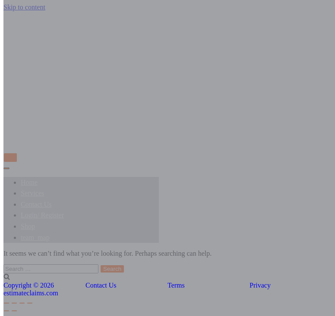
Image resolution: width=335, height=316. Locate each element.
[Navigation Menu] (10, 157)
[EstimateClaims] (167, 136)
